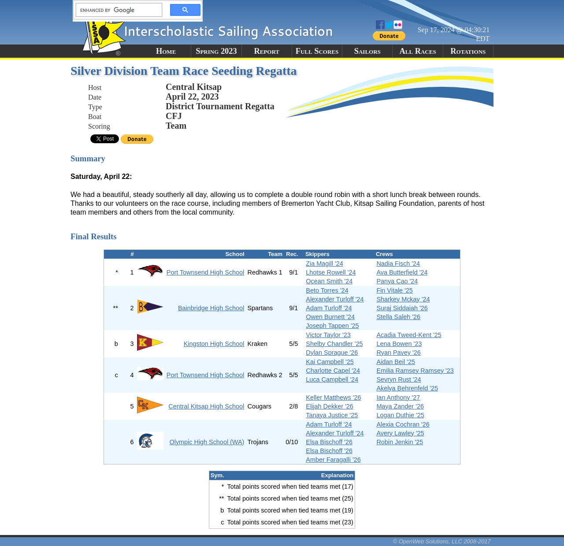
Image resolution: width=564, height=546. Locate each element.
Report (266, 51)
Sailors (367, 51)
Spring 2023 (216, 51)
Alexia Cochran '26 (402, 424)
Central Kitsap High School (206, 406)
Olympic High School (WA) (207, 442)
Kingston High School (214, 343)
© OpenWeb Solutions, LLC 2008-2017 (442, 541)
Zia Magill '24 (324, 263)
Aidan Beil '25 (395, 361)
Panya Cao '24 (397, 281)
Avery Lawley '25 (400, 433)
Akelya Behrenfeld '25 (407, 388)
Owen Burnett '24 (330, 316)
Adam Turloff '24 (329, 308)
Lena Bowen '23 (399, 343)
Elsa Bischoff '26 (329, 442)
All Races (417, 51)
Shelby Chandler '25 (334, 343)
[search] (116, 10)
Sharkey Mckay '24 (403, 299)
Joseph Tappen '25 (332, 325)
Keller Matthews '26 (333, 397)
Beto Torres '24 (327, 290)
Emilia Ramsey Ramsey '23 (414, 370)
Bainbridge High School (211, 308)
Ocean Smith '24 (329, 281)
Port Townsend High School (206, 272)
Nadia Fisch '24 (398, 263)
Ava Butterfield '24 (401, 272)
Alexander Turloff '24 (335, 299)
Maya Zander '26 (400, 406)
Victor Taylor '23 (328, 334)
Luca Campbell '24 (332, 379)
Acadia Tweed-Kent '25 (408, 334)
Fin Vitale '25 (394, 290)
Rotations (468, 51)
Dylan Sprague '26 (332, 352)
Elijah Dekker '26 (329, 406)
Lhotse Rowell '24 (331, 272)
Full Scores (317, 51)
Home (166, 51)
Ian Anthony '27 (398, 397)
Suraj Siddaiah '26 (401, 308)
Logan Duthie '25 (400, 415)
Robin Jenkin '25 (399, 442)
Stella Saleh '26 (398, 316)
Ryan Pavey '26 (398, 352)
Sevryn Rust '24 (398, 379)
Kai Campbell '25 (329, 361)
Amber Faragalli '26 (333, 459)
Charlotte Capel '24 (333, 370)
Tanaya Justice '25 (332, 415)
